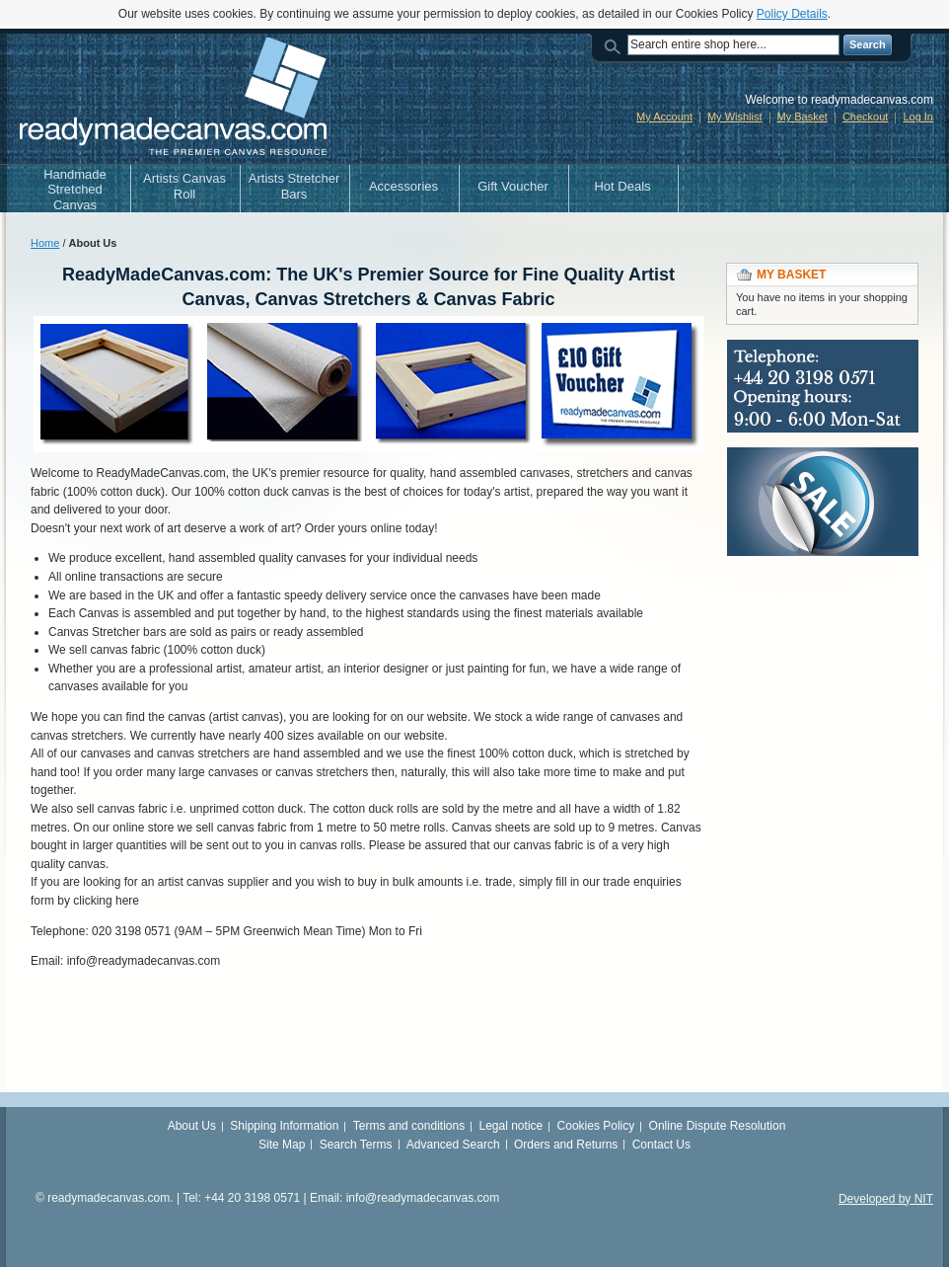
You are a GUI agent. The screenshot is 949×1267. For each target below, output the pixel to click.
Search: (615, 45)
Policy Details (792, 14)
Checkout (865, 116)
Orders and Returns (566, 1144)
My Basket (802, 116)
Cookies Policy (596, 1126)
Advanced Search (453, 1144)
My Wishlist (735, 116)
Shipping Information (284, 1126)
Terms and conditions (409, 1126)
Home (45, 243)
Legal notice (511, 1126)
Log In (918, 116)
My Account (664, 116)
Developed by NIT (886, 1199)
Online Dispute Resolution (717, 1126)
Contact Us (661, 1144)
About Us (192, 1126)
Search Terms (356, 1144)
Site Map (281, 1144)
